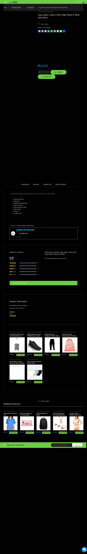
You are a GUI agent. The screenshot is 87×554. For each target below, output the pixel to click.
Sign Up (77, 552)
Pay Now (59, 72)
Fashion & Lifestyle (19, 414)
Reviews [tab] (36, 290)
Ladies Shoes (39, 438)
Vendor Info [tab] (47, 290)
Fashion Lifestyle (16, 7)
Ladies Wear (30, 7)
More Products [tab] (60, 290)
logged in (54, 364)
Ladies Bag (31, 517)
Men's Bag (20, 438)
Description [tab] (25, 290)
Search (75, 2)
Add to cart (47, 76)
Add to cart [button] (20, 461)
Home (5, 7)
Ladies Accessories (59, 518)
